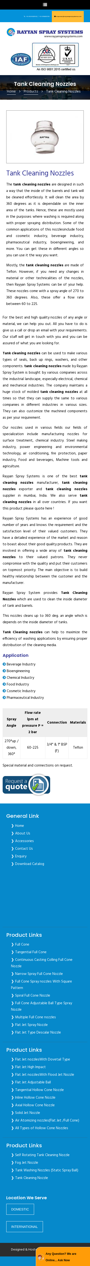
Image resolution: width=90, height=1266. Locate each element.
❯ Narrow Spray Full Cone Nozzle (37, 974)
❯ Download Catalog (27, 864)
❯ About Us (20, 833)
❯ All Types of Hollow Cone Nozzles (39, 1128)
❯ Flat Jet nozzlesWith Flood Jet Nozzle (42, 1075)
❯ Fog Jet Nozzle (24, 1163)
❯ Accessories (22, 841)
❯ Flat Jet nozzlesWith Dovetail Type (40, 1059)
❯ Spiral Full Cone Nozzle (30, 995)
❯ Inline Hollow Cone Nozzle (33, 1098)
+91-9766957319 (44, 16)
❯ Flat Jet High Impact (28, 1067)
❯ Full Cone (20, 944)
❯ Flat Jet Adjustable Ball (31, 1082)
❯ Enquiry (18, 856)
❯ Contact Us (22, 849)
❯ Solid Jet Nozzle (25, 1113)
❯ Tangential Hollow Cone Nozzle (37, 1090)
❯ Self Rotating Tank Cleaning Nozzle (40, 1155)
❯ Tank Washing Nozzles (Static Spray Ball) (44, 1170)
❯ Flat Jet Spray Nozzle (29, 1025)
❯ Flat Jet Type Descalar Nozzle (36, 1032)
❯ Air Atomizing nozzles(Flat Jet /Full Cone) (45, 1120)
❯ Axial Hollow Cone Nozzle (33, 1105)
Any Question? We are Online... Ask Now (61, 1257)
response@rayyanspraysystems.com (68, 16)
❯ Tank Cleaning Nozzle (29, 1178)
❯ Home (17, 826)
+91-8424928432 (31, 16)
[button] (20, 1209)
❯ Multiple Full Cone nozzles (33, 1017)
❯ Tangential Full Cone (29, 952)
